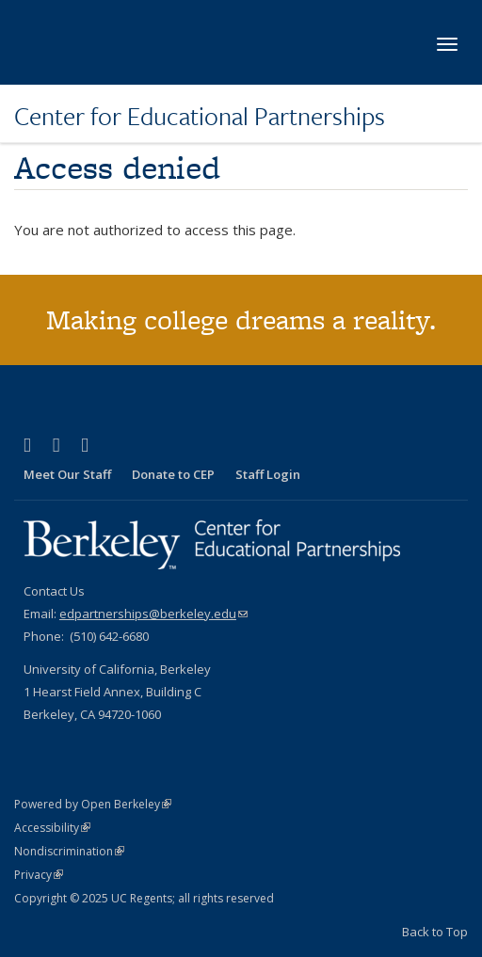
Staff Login (267, 474)
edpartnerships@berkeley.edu (153, 613)
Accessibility (52, 828)
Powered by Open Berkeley (92, 804)
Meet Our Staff (67, 474)
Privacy (38, 875)
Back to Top (435, 931)
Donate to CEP (173, 474)
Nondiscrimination (69, 851)
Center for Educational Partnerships (199, 116)
